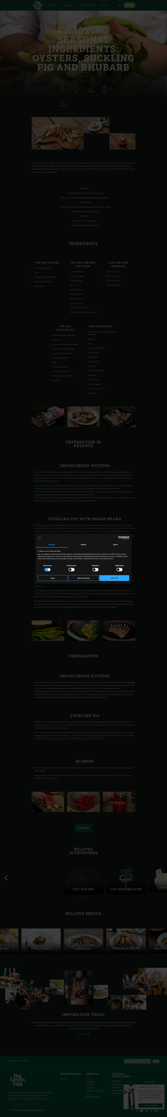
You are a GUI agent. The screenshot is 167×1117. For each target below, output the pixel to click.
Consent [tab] (51, 544)
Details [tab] (83, 544)
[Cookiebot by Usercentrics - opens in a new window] (120, 537)
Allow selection (83, 578)
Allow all (114, 578)
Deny (53, 578)
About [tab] (115, 544)
